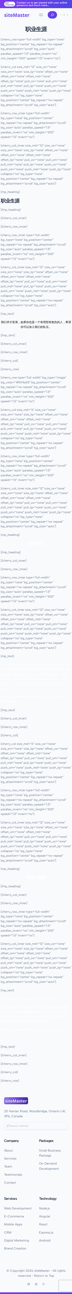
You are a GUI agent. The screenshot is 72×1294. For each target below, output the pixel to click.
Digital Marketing (16, 1240)
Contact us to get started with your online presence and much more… (42, 4)
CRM (7, 1232)
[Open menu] (41, 15)
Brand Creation (15, 1248)
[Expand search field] (52, 15)
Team (8, 1166)
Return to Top (44, 1275)
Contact (10, 1182)
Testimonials (13, 1174)
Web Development (18, 1208)
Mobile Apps (13, 1224)
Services (10, 1158)
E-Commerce (14, 1216)
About (8, 1150)
